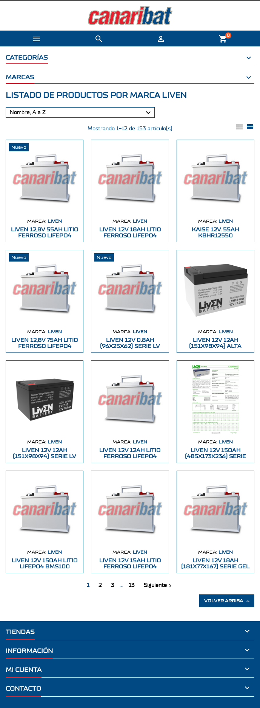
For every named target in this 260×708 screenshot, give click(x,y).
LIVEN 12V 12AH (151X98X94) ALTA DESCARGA (215, 346)
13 (132, 585)
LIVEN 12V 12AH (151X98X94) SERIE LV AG (44, 456)
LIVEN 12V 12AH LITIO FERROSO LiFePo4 (129, 453)
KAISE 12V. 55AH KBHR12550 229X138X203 (215, 236)
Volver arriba (227, 601)
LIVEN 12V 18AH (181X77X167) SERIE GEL (215, 563)
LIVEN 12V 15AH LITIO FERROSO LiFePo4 (130, 563)
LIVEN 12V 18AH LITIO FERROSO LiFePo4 (130, 233)
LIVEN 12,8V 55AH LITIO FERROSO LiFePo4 (44, 233)
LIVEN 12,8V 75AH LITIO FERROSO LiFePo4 (44, 343)
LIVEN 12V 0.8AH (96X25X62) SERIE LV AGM (130, 346)
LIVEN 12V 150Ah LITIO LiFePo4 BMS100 (44, 563)
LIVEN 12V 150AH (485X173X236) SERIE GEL (215, 456)
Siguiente (159, 585)
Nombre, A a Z (81, 112)
